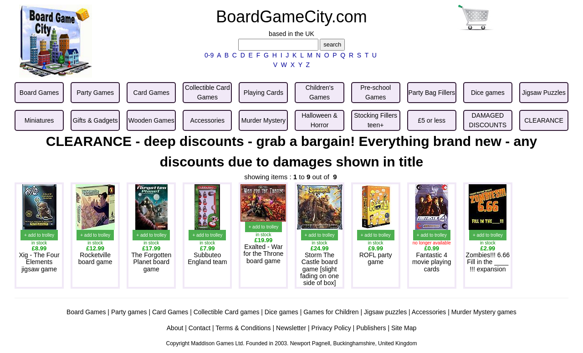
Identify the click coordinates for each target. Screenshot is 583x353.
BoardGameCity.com (291, 16)
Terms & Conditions (243, 328)
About (175, 328)
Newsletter (291, 328)
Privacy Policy (331, 328)
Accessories (429, 312)
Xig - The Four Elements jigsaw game (39, 262)
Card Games (170, 312)
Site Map (403, 328)
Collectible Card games (227, 312)
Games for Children (330, 312)
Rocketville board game (95, 258)
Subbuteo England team (207, 258)
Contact (199, 328)
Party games (129, 312)
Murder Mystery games (484, 312)
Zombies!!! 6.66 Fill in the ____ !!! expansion (488, 262)
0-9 (209, 55)
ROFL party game (375, 258)
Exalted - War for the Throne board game (264, 254)
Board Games (86, 312)
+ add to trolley (39, 235)
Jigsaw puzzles (385, 312)
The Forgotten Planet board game (151, 262)
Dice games (281, 312)
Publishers (371, 328)
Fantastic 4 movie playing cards (431, 262)
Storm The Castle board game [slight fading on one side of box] (319, 269)
